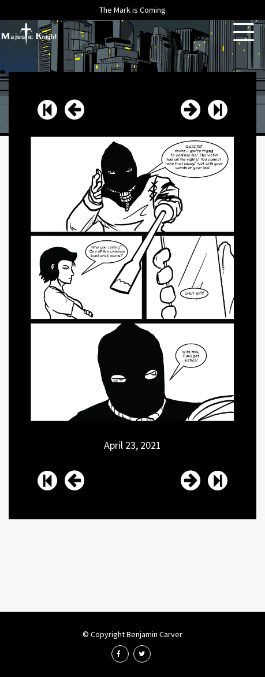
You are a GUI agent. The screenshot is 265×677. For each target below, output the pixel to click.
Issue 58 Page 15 (74, 109)
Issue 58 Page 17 (190, 109)
